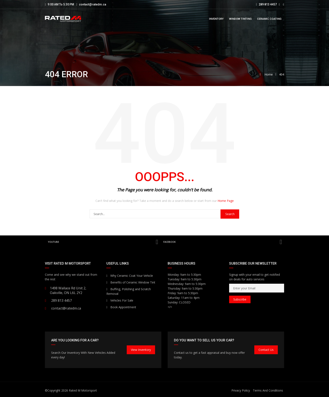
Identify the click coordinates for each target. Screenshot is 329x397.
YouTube (103, 242)
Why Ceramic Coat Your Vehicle (129, 276)
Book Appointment (121, 307)
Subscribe (239, 299)
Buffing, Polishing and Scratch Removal (128, 291)
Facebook (222, 242)
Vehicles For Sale (119, 300)
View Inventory (141, 350)
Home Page (226, 201)
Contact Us (266, 350)
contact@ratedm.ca (92, 4)
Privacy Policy (240, 390)
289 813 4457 (266, 4)
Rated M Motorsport (83, 390)
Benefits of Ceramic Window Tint (130, 282)
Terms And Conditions (268, 390)
